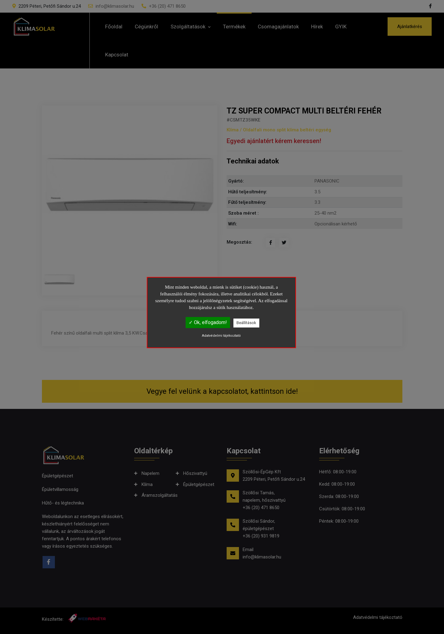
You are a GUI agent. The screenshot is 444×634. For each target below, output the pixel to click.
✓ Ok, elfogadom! (208, 322)
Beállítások (246, 322)
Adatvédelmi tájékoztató (221, 336)
